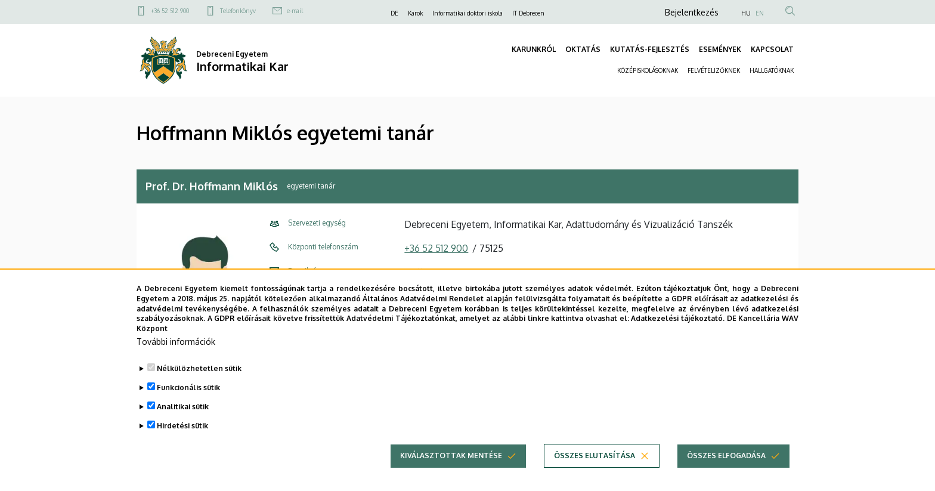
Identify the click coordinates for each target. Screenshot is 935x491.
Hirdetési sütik (182, 427)
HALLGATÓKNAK (772, 70)
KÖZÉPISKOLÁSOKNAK (647, 70)
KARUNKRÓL (534, 49)
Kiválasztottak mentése (451, 457)
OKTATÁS (582, 49)
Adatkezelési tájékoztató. (678, 320)
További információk (176, 343)
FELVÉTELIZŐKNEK (714, 70)
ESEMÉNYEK (720, 49)
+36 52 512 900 (170, 10)
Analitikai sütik (183, 408)
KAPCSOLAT (772, 49)
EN (760, 13)
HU (746, 13)
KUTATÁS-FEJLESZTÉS (649, 49)
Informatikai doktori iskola (467, 13)
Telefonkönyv (238, 10)
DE (394, 13)
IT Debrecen (528, 13)
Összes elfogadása (726, 457)
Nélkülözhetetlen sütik (199, 370)
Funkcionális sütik (188, 389)
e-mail (295, 10)
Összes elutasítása (594, 457)
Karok (415, 13)
